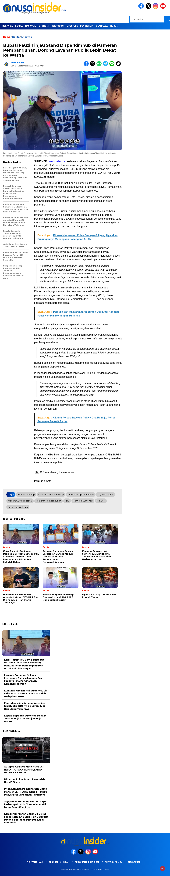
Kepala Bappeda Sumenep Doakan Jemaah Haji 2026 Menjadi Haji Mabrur (25, 718)
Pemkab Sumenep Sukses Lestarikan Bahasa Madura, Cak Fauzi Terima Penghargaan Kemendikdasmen (23, 679)
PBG (67, 500)
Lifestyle (72, 26)
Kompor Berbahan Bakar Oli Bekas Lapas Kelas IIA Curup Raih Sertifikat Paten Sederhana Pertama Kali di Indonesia (26, 818)
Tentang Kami (35, 862)
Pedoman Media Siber (87, 862)
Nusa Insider (17, 63)
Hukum (114, 26)
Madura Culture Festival (20, 500)
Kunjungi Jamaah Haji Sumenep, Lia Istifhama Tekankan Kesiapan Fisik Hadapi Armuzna (25, 693)
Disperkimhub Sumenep (51, 494)
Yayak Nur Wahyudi (18, 507)
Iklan (66, 862)
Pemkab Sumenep (83, 500)
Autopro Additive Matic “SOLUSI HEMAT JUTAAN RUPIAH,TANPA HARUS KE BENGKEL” (23, 769)
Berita (19, 26)
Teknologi (58, 26)
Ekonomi (44, 26)
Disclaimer (134, 862)
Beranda (7, 26)
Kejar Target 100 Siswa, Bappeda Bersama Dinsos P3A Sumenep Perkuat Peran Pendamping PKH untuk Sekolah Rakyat (24, 664)
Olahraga (102, 26)
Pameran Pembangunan (48, 500)
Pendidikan (86, 26)
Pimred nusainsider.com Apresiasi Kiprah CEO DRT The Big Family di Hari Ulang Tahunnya (24, 706)
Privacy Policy (113, 862)
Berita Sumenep (26, 494)
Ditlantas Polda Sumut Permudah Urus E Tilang (24, 781)
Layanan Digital (105, 494)
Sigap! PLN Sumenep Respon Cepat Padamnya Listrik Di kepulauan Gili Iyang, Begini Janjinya (25, 804)
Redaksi (53, 862)
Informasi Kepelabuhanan (80, 494)
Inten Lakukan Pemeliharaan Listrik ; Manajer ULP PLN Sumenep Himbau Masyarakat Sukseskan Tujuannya (26, 791)
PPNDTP (100, 500)
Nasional (30, 26)
